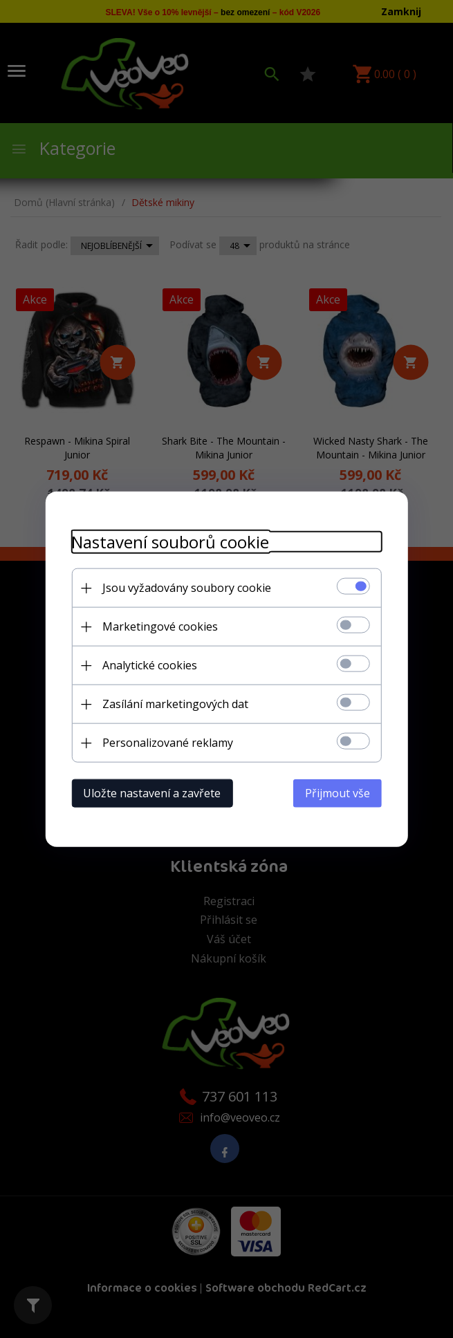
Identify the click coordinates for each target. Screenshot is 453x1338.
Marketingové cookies (156, 625)
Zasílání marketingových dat (172, 703)
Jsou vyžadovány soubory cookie (183, 587)
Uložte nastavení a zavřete (148, 792)
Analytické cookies (146, 664)
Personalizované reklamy (164, 742)
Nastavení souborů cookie (167, 541)
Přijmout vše (341, 792)
